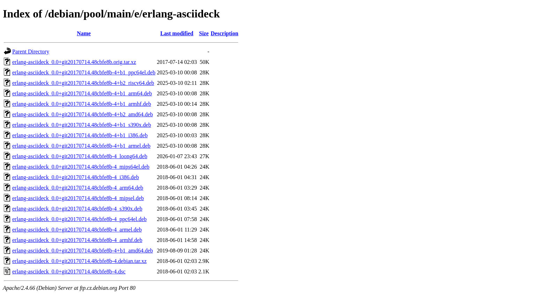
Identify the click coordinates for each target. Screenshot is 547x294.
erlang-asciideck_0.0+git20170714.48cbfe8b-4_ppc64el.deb (79, 219)
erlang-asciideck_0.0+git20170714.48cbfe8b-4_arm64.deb (77, 188)
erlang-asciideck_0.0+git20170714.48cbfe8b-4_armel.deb (77, 230)
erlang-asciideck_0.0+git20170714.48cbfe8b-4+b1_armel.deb (81, 146)
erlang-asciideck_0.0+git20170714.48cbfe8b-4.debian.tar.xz (79, 261)
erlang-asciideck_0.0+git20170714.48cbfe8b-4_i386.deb (75, 177)
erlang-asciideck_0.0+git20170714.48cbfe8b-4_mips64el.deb (80, 167)
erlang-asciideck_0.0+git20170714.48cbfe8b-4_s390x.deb (77, 209)
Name (84, 33)
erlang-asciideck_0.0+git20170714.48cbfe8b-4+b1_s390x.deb (81, 125)
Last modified (177, 33)
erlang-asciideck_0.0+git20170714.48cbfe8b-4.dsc (69, 271)
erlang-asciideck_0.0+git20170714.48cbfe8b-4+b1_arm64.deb (82, 93)
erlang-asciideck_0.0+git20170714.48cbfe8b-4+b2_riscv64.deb (83, 83)
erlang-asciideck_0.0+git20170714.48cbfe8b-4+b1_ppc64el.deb (83, 72)
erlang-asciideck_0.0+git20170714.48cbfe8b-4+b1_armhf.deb (81, 104)
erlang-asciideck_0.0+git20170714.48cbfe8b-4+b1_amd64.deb (82, 250)
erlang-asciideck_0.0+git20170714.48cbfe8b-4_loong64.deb (79, 156)
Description (224, 33)
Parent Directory (30, 51)
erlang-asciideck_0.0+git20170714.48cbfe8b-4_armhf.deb (77, 240)
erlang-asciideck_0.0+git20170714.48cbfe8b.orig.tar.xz (74, 62)
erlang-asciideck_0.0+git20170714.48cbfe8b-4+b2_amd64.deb (82, 114)
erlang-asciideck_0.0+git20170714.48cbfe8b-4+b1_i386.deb (80, 135)
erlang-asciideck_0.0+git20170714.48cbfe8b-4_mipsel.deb (78, 198)
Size (204, 33)
